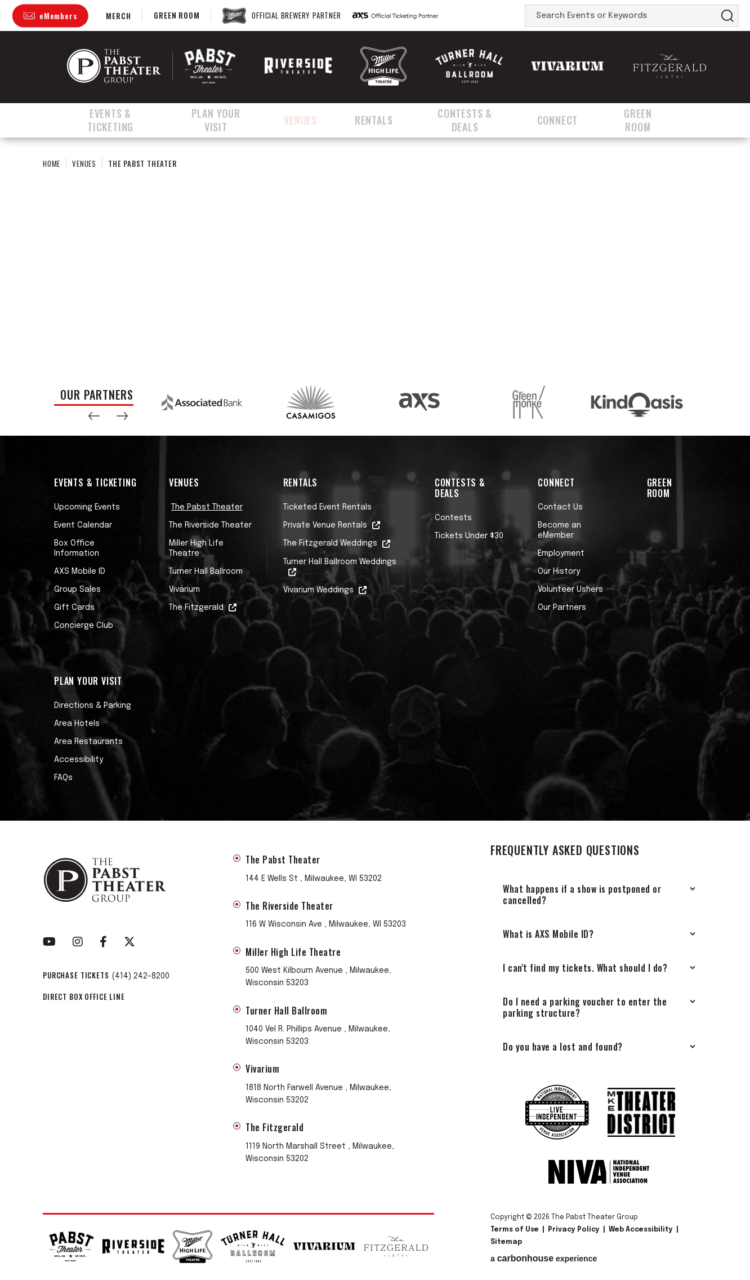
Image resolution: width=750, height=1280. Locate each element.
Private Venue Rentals (325, 525)
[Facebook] (103, 941)
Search (727, 16)
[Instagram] (78, 941)
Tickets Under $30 (469, 536)
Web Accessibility (641, 1229)
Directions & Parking (92, 706)
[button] (94, 416)
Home (51, 163)
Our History (559, 571)
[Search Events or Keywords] (621, 15)
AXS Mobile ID (79, 571)
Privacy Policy (574, 1229)
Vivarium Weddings (318, 590)
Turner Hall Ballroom (206, 571)
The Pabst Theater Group (114, 66)
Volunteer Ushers (570, 590)
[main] (375, 252)
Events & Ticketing (113, 120)
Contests (453, 518)
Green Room (176, 15)
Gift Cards (74, 608)
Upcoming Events (87, 507)
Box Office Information (76, 548)
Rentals (384, 120)
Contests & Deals (477, 120)
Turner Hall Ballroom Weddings (339, 562)
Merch (118, 15)
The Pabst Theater (207, 507)
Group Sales (77, 590)
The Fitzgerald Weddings (330, 543)
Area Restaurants (88, 742)
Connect (572, 120)
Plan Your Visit (228, 120)
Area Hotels (77, 724)
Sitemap (506, 1242)
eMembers (58, 15)
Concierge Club (83, 626)
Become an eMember (559, 530)
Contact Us (560, 507)
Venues (315, 120)
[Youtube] (49, 941)
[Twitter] (129, 941)
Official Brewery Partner (296, 15)
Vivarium (184, 590)
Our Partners (562, 608)
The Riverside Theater (210, 525)
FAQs (63, 778)
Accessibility (78, 760)
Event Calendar (83, 525)
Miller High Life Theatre (196, 548)
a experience (543, 1258)
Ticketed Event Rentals (327, 507)
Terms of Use (514, 1229)
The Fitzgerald (196, 608)
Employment (561, 553)
